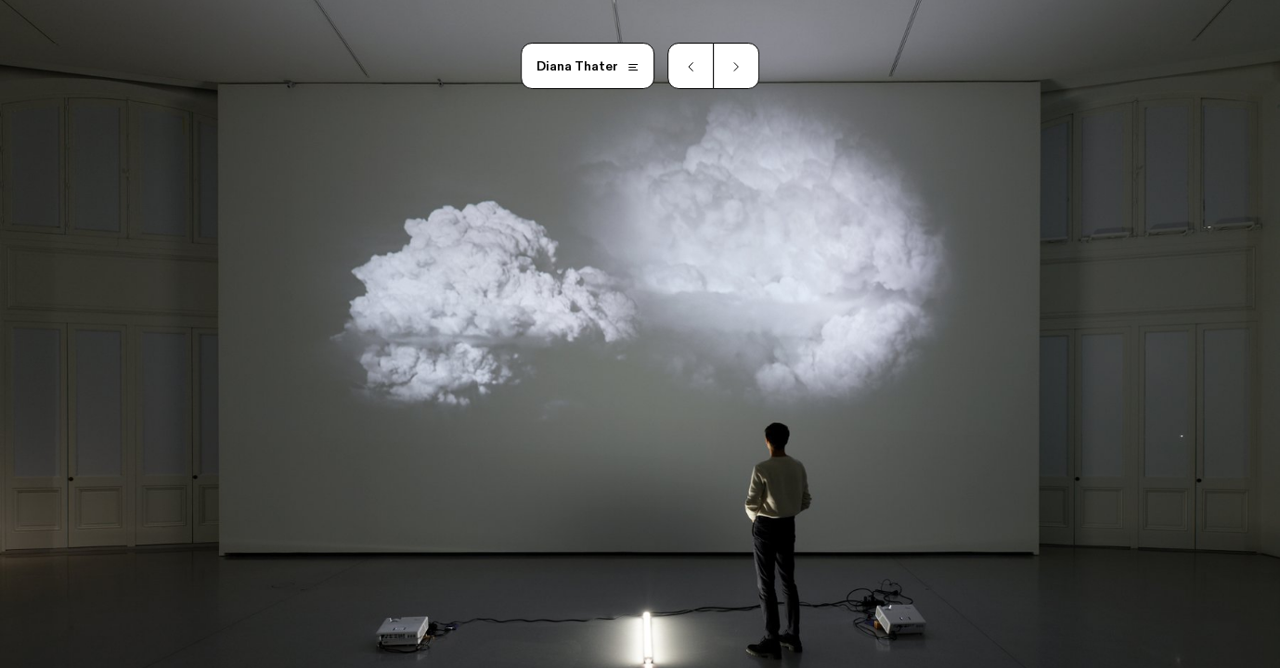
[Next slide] (736, 66)
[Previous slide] (690, 66)
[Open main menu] (588, 66)
